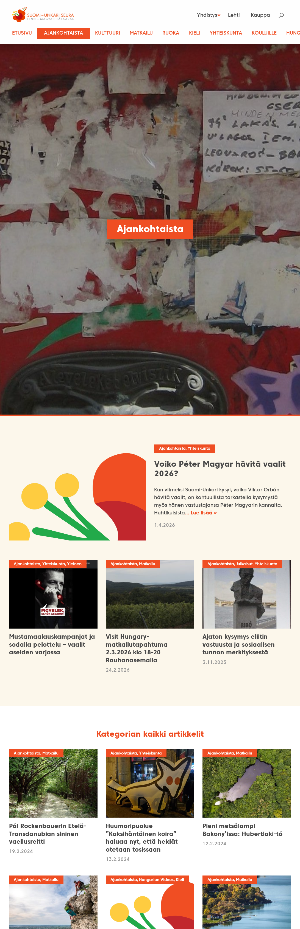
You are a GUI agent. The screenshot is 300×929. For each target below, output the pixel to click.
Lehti (234, 15)
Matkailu (141, 33)
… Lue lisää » (201, 513)
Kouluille (264, 33)
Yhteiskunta (226, 33)
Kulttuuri (107, 33)
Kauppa (260, 15)
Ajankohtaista (63, 33)
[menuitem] (206, 15)
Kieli (194, 33)
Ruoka (170, 33)
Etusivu (22, 33)
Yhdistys (205, 15)
